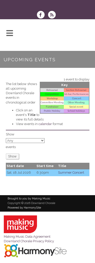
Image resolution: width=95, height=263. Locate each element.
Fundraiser (52, 106)
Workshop (52, 98)
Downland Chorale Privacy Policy (29, 241)
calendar (45, 124)
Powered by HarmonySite (24, 207)
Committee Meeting (52, 102)
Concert (76, 98)
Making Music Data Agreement (27, 236)
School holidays (76, 110)
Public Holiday (52, 110)
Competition (52, 94)
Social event (76, 106)
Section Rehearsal (76, 90)
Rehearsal (52, 90)
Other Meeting (76, 102)
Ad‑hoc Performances (76, 94)
